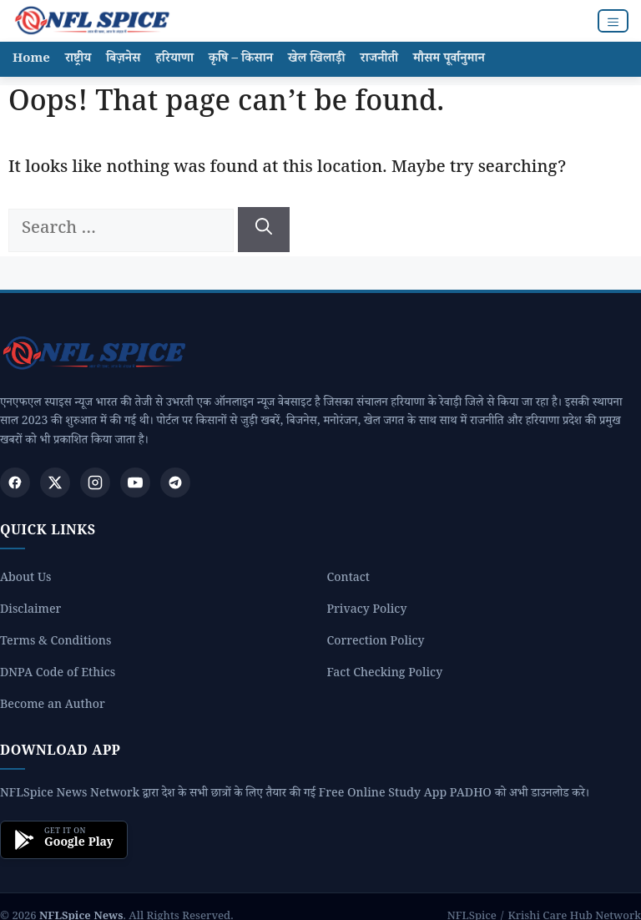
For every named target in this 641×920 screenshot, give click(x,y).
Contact (348, 580)
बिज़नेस (123, 59)
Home (31, 59)
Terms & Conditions (55, 643)
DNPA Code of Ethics (57, 675)
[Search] (264, 229)
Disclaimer (30, 611)
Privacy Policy (367, 611)
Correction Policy (376, 643)
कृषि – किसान (241, 59)
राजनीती (380, 59)
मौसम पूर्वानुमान (449, 59)
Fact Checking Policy (385, 675)
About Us (25, 580)
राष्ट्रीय (78, 59)
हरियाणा (174, 59)
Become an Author (52, 706)
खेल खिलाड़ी (317, 59)
